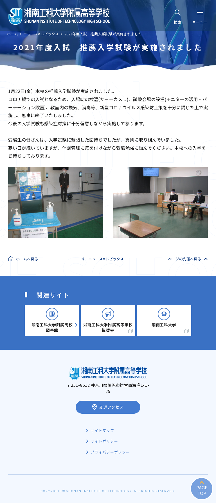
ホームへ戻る (27, 258)
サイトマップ (102, 430)
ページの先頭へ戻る (184, 258)
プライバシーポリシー (110, 452)
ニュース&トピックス (106, 258)
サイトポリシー (104, 441)
